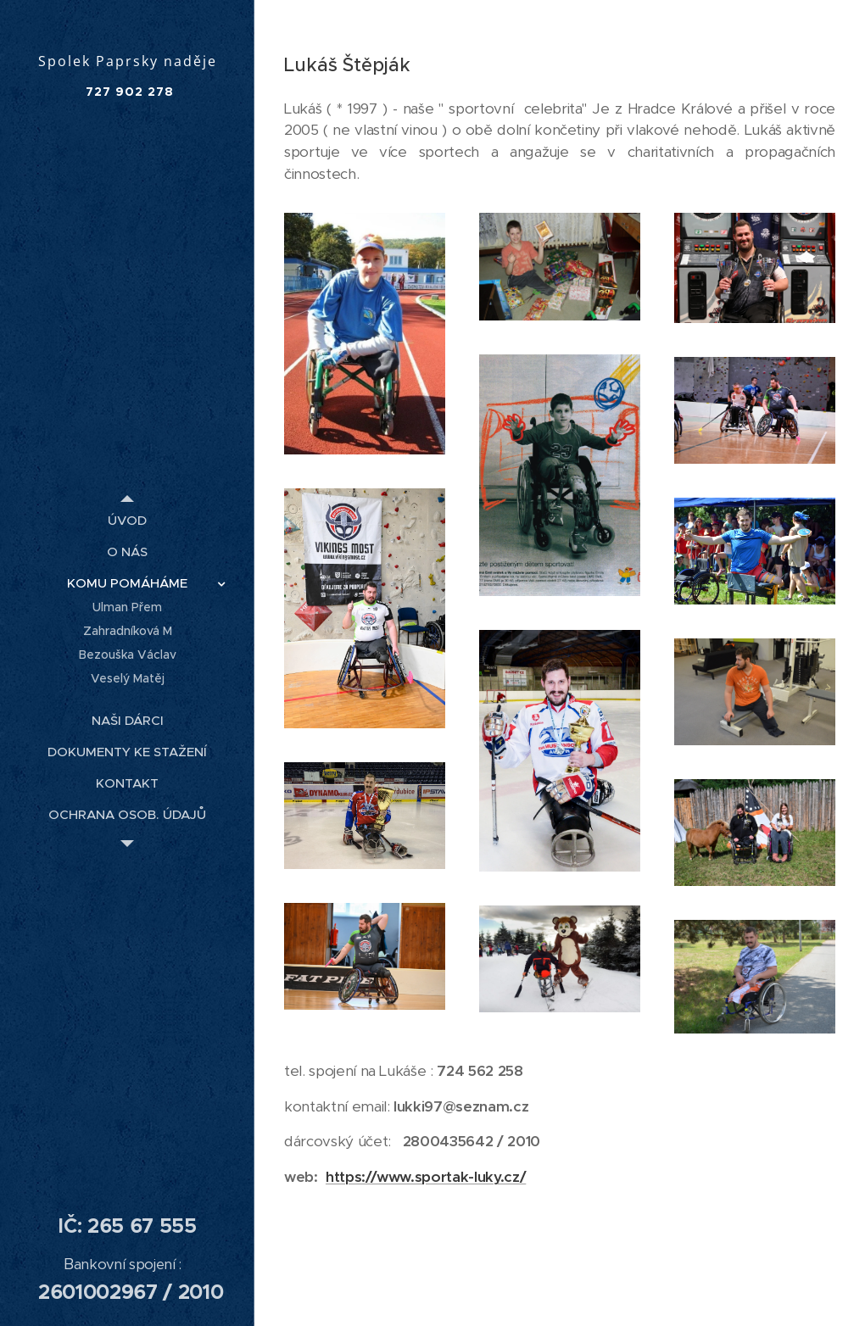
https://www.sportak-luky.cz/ (426, 1176)
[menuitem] (127, 520)
